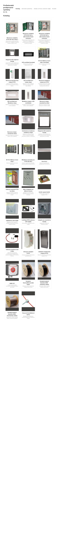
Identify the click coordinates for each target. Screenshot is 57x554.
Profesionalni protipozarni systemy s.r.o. (8, 8)
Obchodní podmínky (27, 8)
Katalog (18, 8)
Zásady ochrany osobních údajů (42, 8)
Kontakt (54, 8)
